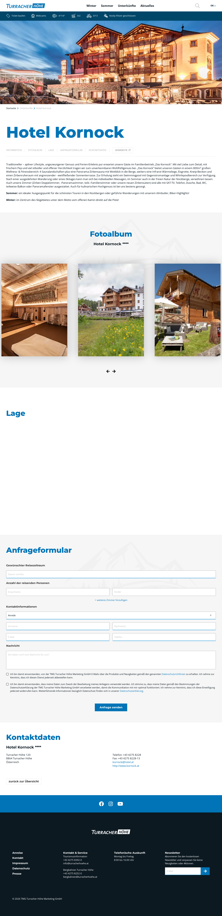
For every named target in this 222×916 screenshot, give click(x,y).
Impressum (20, 863)
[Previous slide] (108, 372)
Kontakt (17, 857)
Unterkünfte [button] (127, 6)
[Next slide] (114, 372)
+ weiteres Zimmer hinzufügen (111, 600)
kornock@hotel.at (123, 762)
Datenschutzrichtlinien (173, 674)
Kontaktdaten (97, 150)
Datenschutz (21, 868)
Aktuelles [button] (147, 6)
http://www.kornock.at (126, 766)
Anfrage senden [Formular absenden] (111, 707)
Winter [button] (91, 6)
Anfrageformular (71, 150)
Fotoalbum (35, 150)
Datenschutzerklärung (131, 690)
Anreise (17, 852)
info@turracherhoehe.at (75, 863)
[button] (197, 5)
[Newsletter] (205, 871)
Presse (16, 873)
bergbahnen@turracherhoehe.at (80, 876)
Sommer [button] (107, 6)
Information (14, 150)
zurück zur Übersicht (24, 781)
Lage (51, 150)
